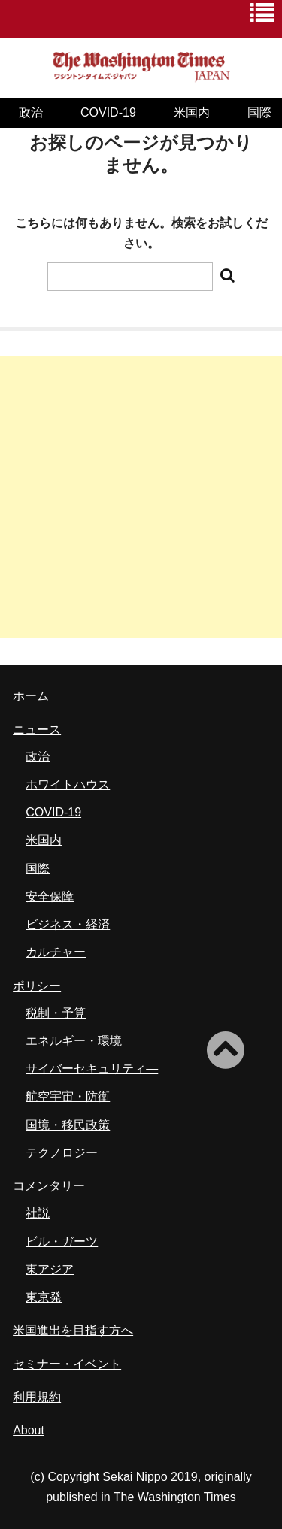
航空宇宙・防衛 (68, 1096)
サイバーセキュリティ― (92, 1068)
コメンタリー (49, 1185)
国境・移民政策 (68, 1125)
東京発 (44, 1297)
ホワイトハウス (68, 784)
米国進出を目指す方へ (73, 1330)
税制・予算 (56, 1013)
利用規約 (37, 1397)
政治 (31, 112)
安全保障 (50, 896)
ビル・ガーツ (62, 1241)
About (28, 1430)
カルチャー (56, 952)
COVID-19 (108, 112)
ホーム (31, 695)
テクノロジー (62, 1152)
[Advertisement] (141, 497)
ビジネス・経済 (68, 924)
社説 (38, 1213)
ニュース (37, 729)
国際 (38, 868)
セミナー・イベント (67, 1364)
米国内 (192, 112)
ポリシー (37, 985)
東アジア (50, 1269)
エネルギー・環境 (74, 1040)
